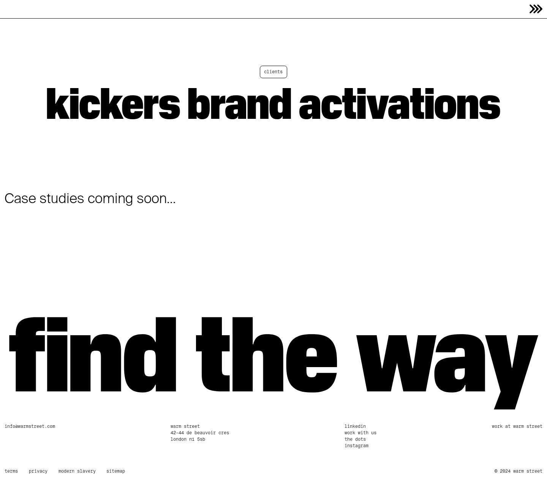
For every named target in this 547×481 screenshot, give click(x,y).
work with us (360, 432)
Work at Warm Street (517, 426)
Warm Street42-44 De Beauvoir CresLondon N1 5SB (200, 433)
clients (273, 71)
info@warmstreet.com (30, 426)
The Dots (355, 439)
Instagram (356, 445)
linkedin (355, 426)
